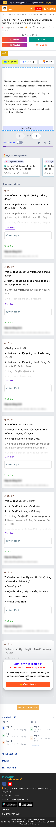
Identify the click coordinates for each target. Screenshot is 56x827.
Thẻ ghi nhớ (10, 61)
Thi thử (47, 61)
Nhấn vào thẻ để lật (28, 128)
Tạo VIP (38, 9)
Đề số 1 (4, 53)
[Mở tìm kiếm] (31, 8)
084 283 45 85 (13, 796)
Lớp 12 (4, 14)
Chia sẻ (14, 40)
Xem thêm (35, 745)
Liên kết (6, 810)
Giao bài (15, 45)
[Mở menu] (10, 8)
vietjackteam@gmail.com (17, 799)
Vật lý (11, 14)
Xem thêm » (10, 228)
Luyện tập (28, 61)
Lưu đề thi (41, 45)
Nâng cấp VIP (28, 684)
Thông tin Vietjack (11, 814)
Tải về (41, 40)
